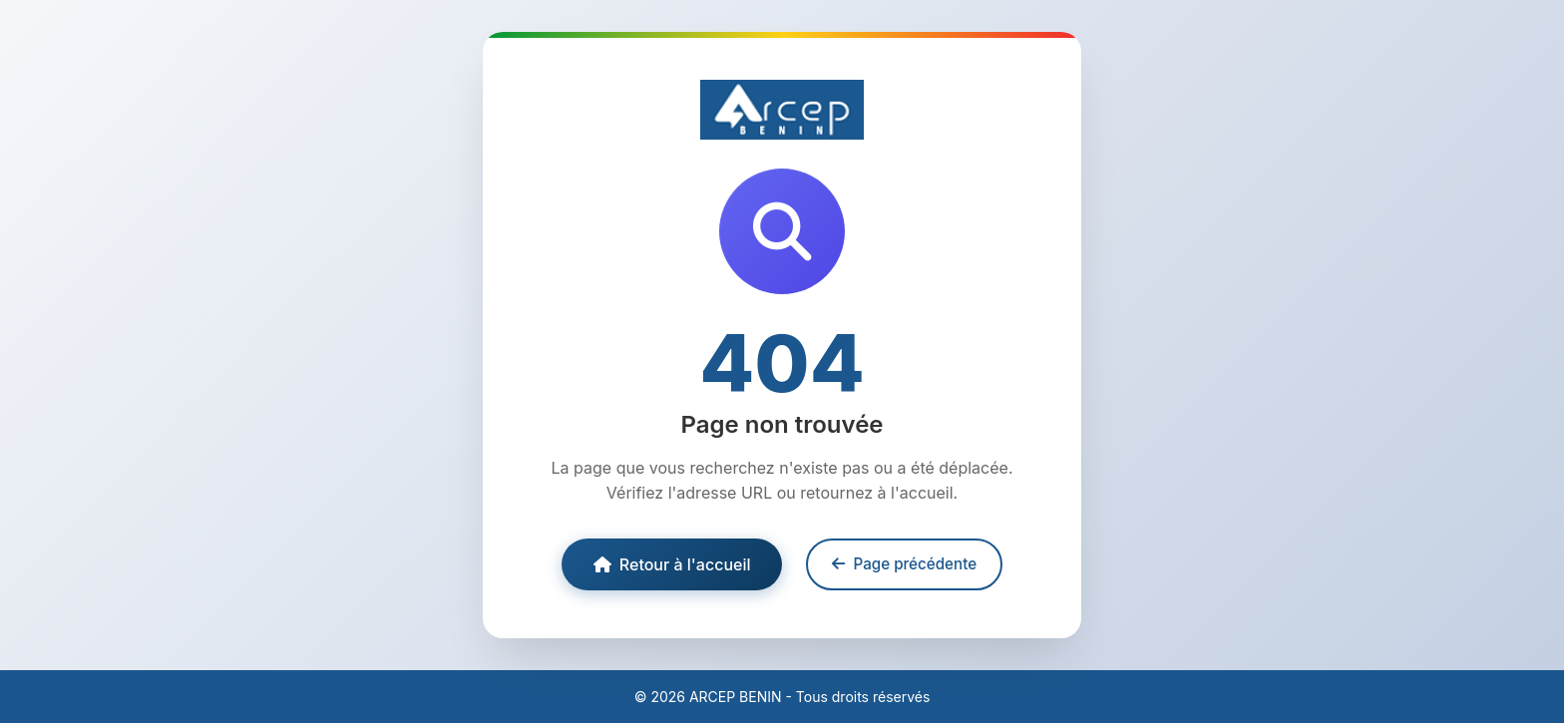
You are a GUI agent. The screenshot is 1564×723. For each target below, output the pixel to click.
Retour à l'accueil (672, 564)
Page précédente (904, 563)
